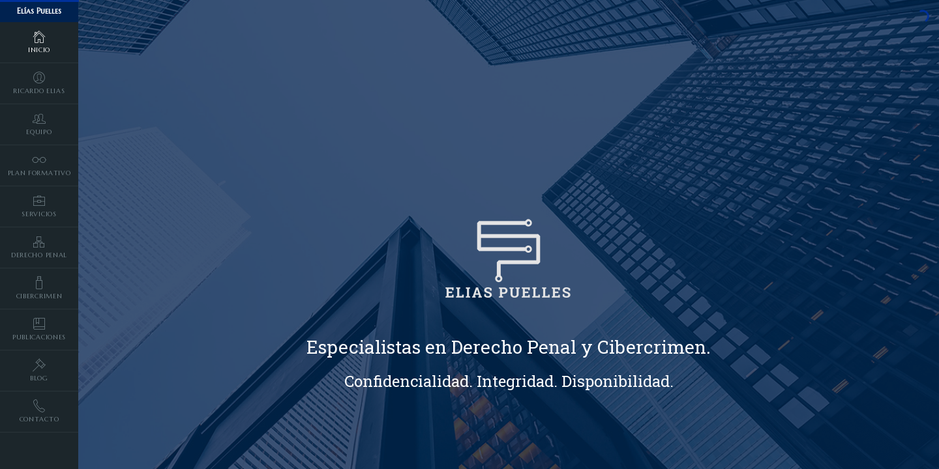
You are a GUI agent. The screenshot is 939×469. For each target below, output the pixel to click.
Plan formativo (39, 164)
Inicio (39, 41)
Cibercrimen (39, 288)
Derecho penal (39, 246)
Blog (39, 370)
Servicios (39, 205)
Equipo (39, 123)
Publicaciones (39, 329)
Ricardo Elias (39, 82)
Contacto (39, 411)
